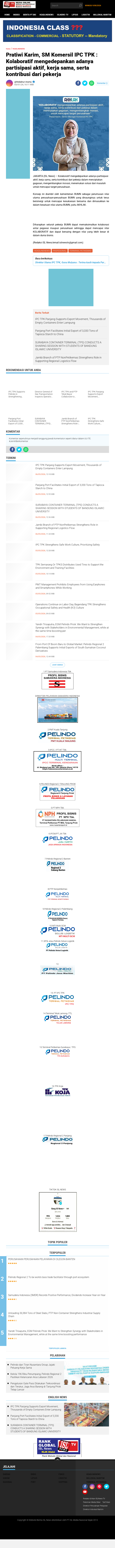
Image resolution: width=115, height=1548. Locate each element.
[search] (66, 6)
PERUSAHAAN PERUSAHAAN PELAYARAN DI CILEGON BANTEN (56, 1262)
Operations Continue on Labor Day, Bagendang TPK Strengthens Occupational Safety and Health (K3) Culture (71, 611)
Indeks (16, 14)
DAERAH (6, 1475)
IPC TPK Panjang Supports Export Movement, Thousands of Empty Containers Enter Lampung (64, 471)
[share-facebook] (78, 83)
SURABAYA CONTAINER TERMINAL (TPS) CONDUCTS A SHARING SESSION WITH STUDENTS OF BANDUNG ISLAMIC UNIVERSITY (70, 511)
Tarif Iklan (87, 1508)
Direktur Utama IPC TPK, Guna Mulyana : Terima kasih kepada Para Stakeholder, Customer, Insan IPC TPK (71, 263)
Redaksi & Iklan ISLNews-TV (96, 1500)
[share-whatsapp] (91, 83)
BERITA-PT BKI (29, 14)
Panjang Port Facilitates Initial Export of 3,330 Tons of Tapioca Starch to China (68, 489)
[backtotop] (57, 1461)
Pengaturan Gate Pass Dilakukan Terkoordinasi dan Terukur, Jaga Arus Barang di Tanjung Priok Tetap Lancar (35, 1387)
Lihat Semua (57, 665)
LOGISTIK (86, 14)
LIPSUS (75, 14)
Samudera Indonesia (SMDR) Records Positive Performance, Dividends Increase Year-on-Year (59, 1299)
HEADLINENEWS (47, 14)
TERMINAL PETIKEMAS (82, 251)
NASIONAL (7, 1483)
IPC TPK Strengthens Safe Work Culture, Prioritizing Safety (69, 548)
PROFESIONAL (60, 251)
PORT (33, 1483)
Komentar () (102, 83)
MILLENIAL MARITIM (102, 14)
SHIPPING (63, 1483)
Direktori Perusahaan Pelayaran (93, 1512)
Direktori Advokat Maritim (95, 1518)
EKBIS (33, 1475)
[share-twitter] (84, 83)
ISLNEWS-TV (62, 14)
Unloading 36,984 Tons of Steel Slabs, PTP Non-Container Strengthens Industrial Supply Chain (57, 1317)
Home (7, 14)
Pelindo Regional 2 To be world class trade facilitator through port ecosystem (59, 1281)
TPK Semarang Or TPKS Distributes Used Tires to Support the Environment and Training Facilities (69, 571)
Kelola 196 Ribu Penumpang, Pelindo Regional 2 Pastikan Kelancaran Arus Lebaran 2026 (35, 1377)
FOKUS (61, 1475)
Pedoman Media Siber (93, 1504)
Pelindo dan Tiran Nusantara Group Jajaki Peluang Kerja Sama (32, 1367)
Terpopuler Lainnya (57, 1350)
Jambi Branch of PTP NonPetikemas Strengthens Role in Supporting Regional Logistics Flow (69, 531)
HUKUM (6, 1479)
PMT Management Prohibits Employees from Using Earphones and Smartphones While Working (69, 591)
